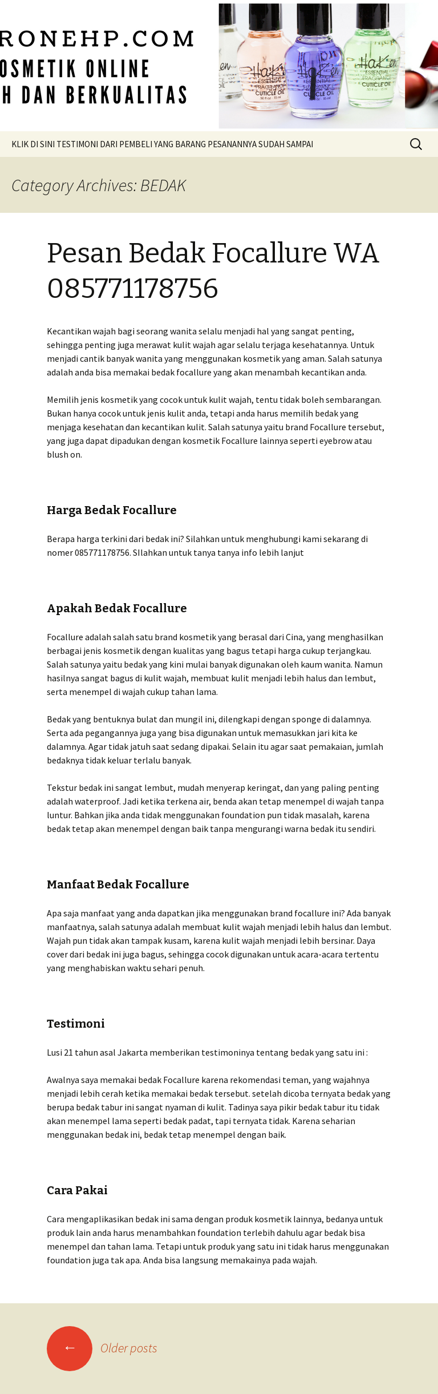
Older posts (102, 1348)
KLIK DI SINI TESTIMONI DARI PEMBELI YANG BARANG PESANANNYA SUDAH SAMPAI (162, 144)
